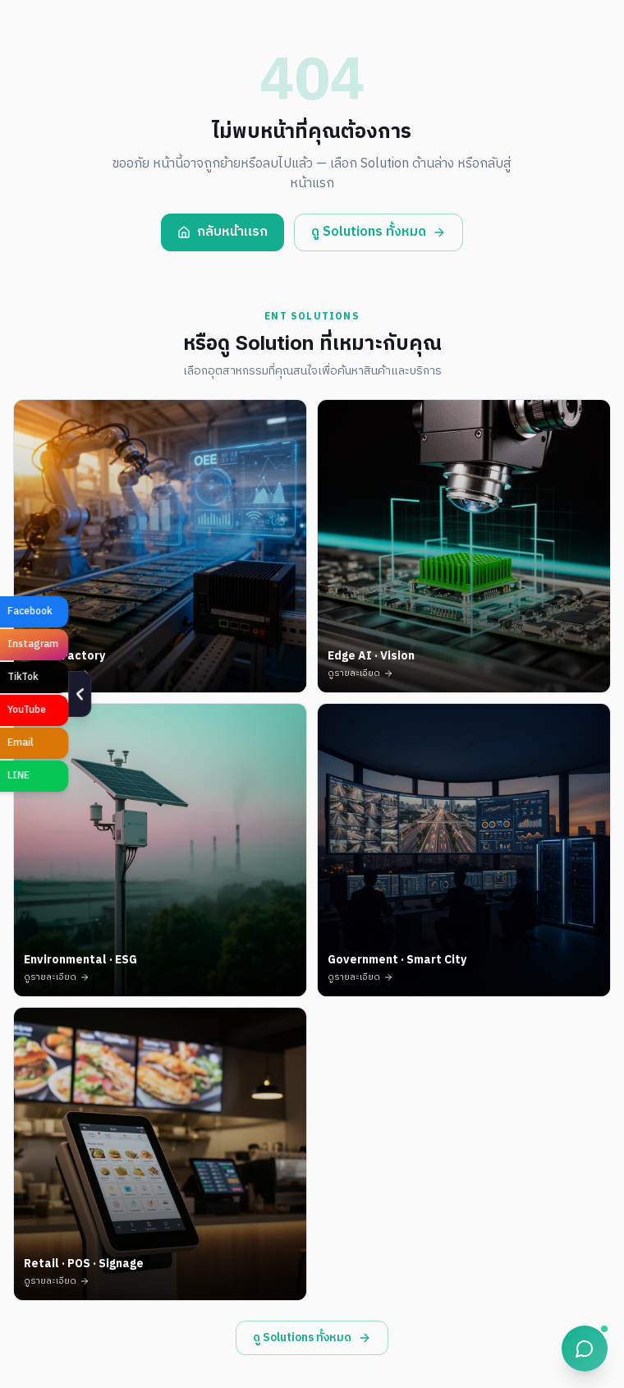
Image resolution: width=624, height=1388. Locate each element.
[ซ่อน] (13, 694)
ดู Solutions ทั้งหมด (378, 232)
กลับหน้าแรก (222, 232)
